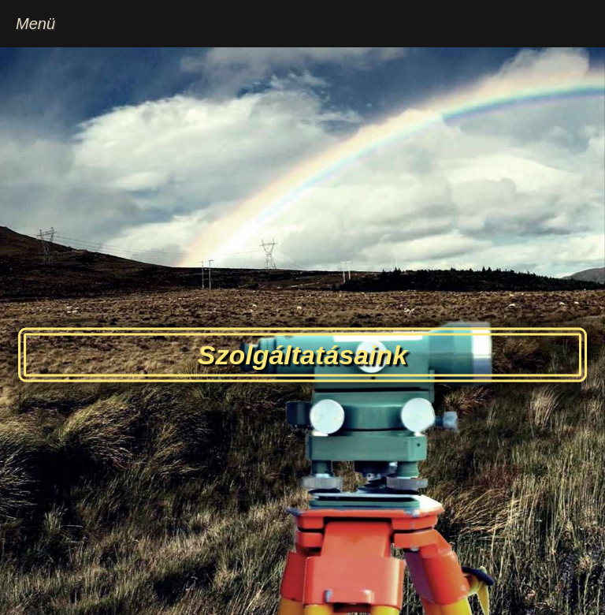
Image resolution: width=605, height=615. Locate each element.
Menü (35, 23)
